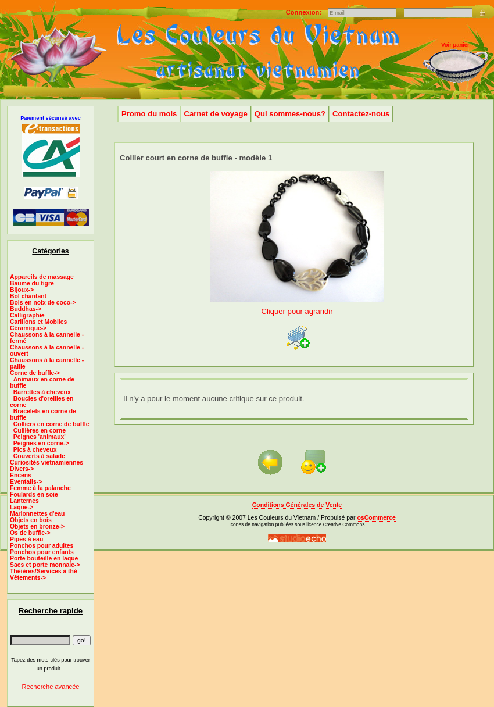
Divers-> (22, 469)
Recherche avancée (50, 686)
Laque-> (21, 507)
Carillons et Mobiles (38, 322)
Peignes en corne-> (41, 443)
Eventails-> (26, 482)
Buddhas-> (25, 309)
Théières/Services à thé (43, 571)
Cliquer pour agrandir (297, 307)
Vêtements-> (28, 577)
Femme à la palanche (40, 488)
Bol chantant (28, 296)
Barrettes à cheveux (42, 392)
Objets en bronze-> (37, 526)
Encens (20, 475)
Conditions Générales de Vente (297, 505)
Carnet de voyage (215, 113)
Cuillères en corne (39, 430)
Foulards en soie (34, 494)
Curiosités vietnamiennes (46, 462)
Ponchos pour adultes (41, 545)
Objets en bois (31, 520)
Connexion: (304, 12)
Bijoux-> (22, 290)
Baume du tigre (32, 283)
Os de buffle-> (30, 533)
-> (35, 373)
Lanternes (24, 501)
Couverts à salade (39, 456)
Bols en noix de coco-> (43, 302)
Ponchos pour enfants (42, 552)
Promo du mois (149, 113)
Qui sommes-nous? (290, 113)
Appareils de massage (42, 277)
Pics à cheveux (35, 450)
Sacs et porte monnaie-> (45, 565)
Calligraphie (27, 315)
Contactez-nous (360, 113)
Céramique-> (28, 328)
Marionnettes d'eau (37, 513)
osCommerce (376, 518)
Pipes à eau (26, 539)
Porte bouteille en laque (44, 558)
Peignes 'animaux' (39, 437)
